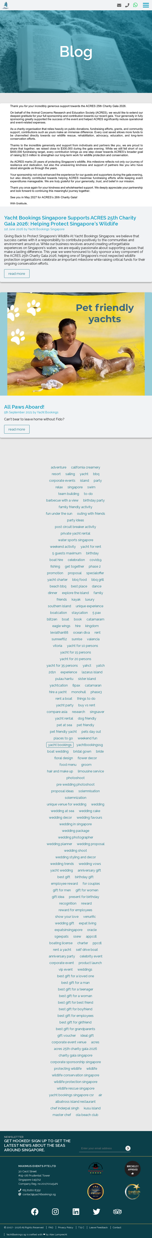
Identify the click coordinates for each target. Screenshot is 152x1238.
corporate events (62, 481)
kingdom (92, 626)
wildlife (91, 1069)
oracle (92, 930)
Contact (117, 1227)
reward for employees (75, 910)
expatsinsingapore (68, 930)
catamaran (93, 685)
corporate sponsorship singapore (75, 1062)
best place (79, 586)
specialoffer (95, 573)
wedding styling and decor (75, 857)
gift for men (62, 890)
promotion (55, 573)
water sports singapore (75, 540)
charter (82, 943)
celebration (76, 560)
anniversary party (62, 956)
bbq (96, 474)
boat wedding (58, 751)
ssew (77, 936)
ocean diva (81, 632)
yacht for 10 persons (82, 646)
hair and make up (60, 771)
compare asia (57, 712)
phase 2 (95, 566)
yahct (87, 666)
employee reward (64, 884)
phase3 (96, 692)
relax (59, 487)
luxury (89, 599)
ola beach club (87, 1115)
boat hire (56, 560)
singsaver (97, 712)
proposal (75, 573)
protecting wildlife (68, 1069)
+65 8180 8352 (31, 1190)
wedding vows (90, 864)
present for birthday (84, 897)
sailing (70, 474)
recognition (67, 903)
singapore (75, 487)
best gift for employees (76, 1016)
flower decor (87, 758)
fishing (55, 566)
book (78, 619)
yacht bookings (60, 745)
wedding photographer (75, 837)
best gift (63, 877)
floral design (63, 758)
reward (86, 903)
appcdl (91, 936)
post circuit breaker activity (75, 527)
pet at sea (64, 725)
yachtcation (59, 685)
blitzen (52, 619)
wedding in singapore (75, 824)
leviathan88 (59, 632)
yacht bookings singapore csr (71, 1095)
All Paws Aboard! (24, 407)
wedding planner (59, 844)
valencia (93, 639)
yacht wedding (61, 870)
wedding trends (62, 864)
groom (86, 765)
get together (74, 566)
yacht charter (57, 580)
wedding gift (64, 923)
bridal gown (82, 751)
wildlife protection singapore (75, 1082)
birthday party (94, 500)
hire (78, 626)
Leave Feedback (98, 1227)
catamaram (95, 619)
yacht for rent (91, 547)
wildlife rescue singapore (75, 1088)
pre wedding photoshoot (76, 784)
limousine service (91, 771)
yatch (100, 666)
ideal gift (87, 1036)
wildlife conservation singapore (75, 1075)
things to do (86, 699)
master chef (62, 1115)
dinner (52, 593)
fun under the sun (59, 514)
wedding (97, 804)
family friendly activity (75, 507)
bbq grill (97, 580)
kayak (76, 599)
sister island (87, 679)
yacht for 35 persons (62, 666)
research (78, 712)
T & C (81, 1227)
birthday (92, 553)
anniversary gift (89, 870)
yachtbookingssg (89, 745)
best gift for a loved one (75, 976)
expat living (87, 923)
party (98, 481)
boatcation (58, 613)
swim (91, 487)
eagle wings (61, 626)
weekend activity (63, 547)
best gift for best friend (75, 1002)
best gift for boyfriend (75, 1009)
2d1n (52, 672)
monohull (78, 692)
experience (69, 672)
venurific (89, 917)
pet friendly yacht (63, 732)
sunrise (77, 639)
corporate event (61, 963)
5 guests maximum (66, 553)
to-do (88, 494)
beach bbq (58, 586)
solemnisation (89, 791)
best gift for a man (75, 983)
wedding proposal (90, 844)
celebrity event (91, 956)
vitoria (57, 646)
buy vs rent (86, 705)
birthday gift (84, 877)
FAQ (51, 1227)
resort (56, 474)
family (98, 593)
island (84, 481)
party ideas (75, 520)
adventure (58, 467)
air (100, 1095)
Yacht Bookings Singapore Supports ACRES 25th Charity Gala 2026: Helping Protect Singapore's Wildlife (70, 221)
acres (95, 1042)
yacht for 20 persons (75, 659)
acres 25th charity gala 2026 (75, 1049)
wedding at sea (62, 811)
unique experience (89, 606)
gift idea (58, 897)
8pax (76, 685)
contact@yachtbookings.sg (39, 1194)
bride (100, 751)
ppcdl (97, 943)
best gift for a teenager (75, 989)
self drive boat (87, 950)
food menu (67, 765)
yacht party (65, 705)
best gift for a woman (75, 996)
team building (68, 494)
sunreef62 (59, 639)
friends (62, 599)
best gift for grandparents (75, 1029)
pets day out (91, 732)
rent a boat (64, 699)
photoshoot (75, 778)
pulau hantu (64, 679)
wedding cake (89, 811)
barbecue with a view (62, 500)
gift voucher (66, 1036)
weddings (84, 969)
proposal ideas (62, 791)
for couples (91, 884)
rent (98, 632)
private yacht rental (75, 533)
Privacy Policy (65, 1227)
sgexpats (62, 936)
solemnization (75, 798)
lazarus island (92, 672)
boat (65, 619)
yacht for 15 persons (75, 652)
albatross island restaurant (75, 1102)
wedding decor (60, 817)
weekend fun (87, 738)
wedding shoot (75, 851)
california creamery (85, 467)
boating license (60, 943)
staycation (80, 613)
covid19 (96, 560)
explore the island (75, 593)
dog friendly (87, 718)
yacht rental (64, 718)
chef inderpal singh (64, 1108)
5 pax (97, 613)
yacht (84, 474)
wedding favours (89, 817)
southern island (59, 606)
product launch (90, 963)
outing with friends (91, 514)
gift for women (87, 890)
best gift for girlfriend (75, 1022)
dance (96, 586)
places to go (63, 738)
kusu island (92, 1108)
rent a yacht (62, 950)
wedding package (75, 831)
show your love (66, 917)
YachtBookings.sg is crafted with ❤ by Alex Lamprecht (36, 1234)
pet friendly (85, 725)
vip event (66, 969)
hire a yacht (58, 692)
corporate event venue (69, 1042)
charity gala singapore (75, 1055)
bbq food (79, 580)
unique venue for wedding (66, 804)
